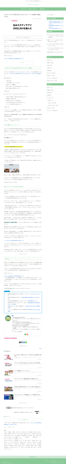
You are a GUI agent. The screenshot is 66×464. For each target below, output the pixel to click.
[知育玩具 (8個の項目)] (28, 437)
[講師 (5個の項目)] (40, 442)
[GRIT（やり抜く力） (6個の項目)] (24, 442)
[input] (55, 15)
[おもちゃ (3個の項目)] (23, 445)
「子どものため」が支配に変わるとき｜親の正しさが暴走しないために (55, 49)
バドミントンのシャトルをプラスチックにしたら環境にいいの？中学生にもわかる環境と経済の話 (55, 36)
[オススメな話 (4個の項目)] (30, 444)
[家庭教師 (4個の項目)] (39, 444)
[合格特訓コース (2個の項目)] (7, 447)
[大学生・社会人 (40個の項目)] (25, 432)
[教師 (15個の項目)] (24, 434)
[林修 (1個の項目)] (28, 447)
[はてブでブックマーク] (24, 342)
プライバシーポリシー (60, 460)
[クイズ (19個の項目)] (15, 434)
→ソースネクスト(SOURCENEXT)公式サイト (14, 240)
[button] (63, 14)
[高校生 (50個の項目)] (10, 432)
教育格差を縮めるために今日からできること (55, 53)
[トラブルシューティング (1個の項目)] (23, 449)
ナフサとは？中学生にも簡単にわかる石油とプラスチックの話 (55, 45)
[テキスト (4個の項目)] (35, 444)
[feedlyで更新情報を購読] (25, 334)
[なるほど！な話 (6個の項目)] (35, 442)
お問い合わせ (53, 460)
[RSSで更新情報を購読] (27, 334)
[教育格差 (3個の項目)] (12, 445)
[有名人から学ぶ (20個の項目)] (11, 434)
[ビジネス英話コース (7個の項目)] (28, 440)
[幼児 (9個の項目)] (34, 435)
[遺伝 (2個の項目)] (11, 447)
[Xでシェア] (20, 342)
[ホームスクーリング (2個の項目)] (16, 447)
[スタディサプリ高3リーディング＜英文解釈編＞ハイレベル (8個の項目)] (14, 437)
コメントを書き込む (23, 419)
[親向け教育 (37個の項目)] (30, 432)
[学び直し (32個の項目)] (39, 432)
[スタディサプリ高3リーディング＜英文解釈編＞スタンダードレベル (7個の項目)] (14, 440)
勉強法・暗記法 (6, 338)
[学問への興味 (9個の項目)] (39, 435)
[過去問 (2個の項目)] (40, 445)
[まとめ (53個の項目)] (6, 432)
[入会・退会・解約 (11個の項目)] (7, 435)
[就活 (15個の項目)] (21, 434)
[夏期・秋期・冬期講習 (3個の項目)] (30, 445)
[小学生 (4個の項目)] (6, 444)
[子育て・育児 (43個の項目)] (19, 432)
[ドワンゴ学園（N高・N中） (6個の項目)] (15, 442)
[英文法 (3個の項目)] (16, 445)
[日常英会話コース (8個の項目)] (37, 437)
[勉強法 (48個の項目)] (14, 432)
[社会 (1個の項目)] (31, 447)
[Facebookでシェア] (22, 342)
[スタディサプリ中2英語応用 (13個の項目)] (31, 434)
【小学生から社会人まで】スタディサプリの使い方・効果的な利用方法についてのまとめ (56, 22)
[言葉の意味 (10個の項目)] (30, 435)
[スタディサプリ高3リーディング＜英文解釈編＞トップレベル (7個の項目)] (23, 439)
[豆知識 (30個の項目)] (6, 434)
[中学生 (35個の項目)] (35, 432)
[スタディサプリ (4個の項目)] (11, 444)
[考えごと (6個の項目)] (30, 442)
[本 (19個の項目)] (19, 434)
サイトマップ (47, 460)
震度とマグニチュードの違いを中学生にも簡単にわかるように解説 (55, 41)
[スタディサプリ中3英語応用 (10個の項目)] (16, 435)
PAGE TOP (33, 457)
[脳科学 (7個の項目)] (34, 440)
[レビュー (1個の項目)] (36, 447)
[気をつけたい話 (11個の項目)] (39, 434)
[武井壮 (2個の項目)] (36, 445)
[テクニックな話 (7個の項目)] (39, 440)
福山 (13, 315)
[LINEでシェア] (26, 342)
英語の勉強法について (32, 300)
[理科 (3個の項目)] (19, 445)
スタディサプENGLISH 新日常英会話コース (13, 58)
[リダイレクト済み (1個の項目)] (24, 447)
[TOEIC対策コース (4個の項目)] (23, 444)
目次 (22, 62)
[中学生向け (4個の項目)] (17, 444)
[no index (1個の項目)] (40, 447)
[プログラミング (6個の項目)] (7, 442)
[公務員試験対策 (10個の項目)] (24, 435)
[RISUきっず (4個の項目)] (6, 445)
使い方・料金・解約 (13, 338)
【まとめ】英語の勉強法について (55, 28)
